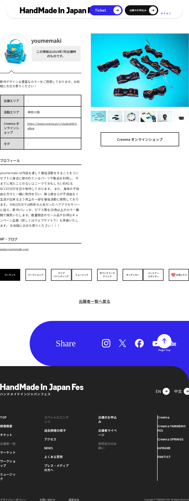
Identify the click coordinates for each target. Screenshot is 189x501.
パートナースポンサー (154, 274)
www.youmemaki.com (16, 249)
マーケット (11, 274)
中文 (178, 386)
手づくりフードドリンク (106, 274)
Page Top (164, 344)
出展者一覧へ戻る (94, 296)
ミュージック (83, 274)
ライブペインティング (59, 274)
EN (158, 386)
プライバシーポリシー (13, 494)
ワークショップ (35, 274)
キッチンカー (130, 274)
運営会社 (74, 494)
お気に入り (178, 274)
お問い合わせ (47, 494)
